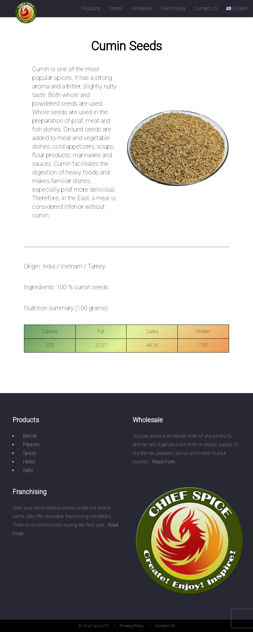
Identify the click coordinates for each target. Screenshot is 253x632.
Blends (30, 436)
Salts (28, 470)
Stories (116, 8)
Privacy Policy (131, 625)
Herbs (29, 462)
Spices (30, 453)
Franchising (173, 8)
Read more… (165, 462)
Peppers (31, 444)
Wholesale (141, 8)
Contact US (206, 8)
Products (90, 8)
